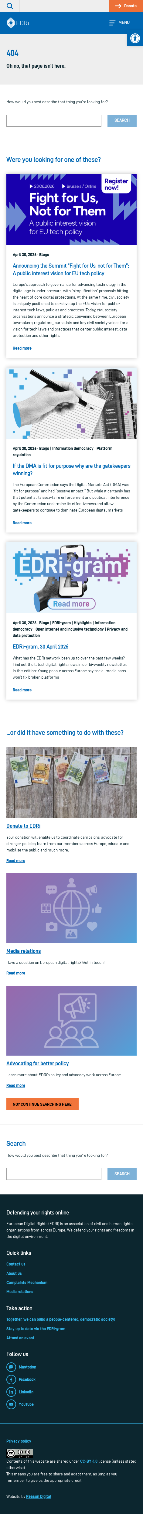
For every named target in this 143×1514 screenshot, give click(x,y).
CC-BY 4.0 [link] (88, 1461)
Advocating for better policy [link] (37, 1063)
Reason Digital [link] (38, 1496)
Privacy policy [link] (18, 1441)
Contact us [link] (16, 1264)
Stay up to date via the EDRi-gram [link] (35, 1328)
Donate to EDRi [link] (23, 826)
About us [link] (14, 1273)
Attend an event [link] (20, 1337)
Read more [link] (15, 860)
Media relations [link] (23, 951)
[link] (135, 38)
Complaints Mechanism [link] (26, 1282)
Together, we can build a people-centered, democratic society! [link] (60, 1319)
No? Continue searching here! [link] (42, 1104)
